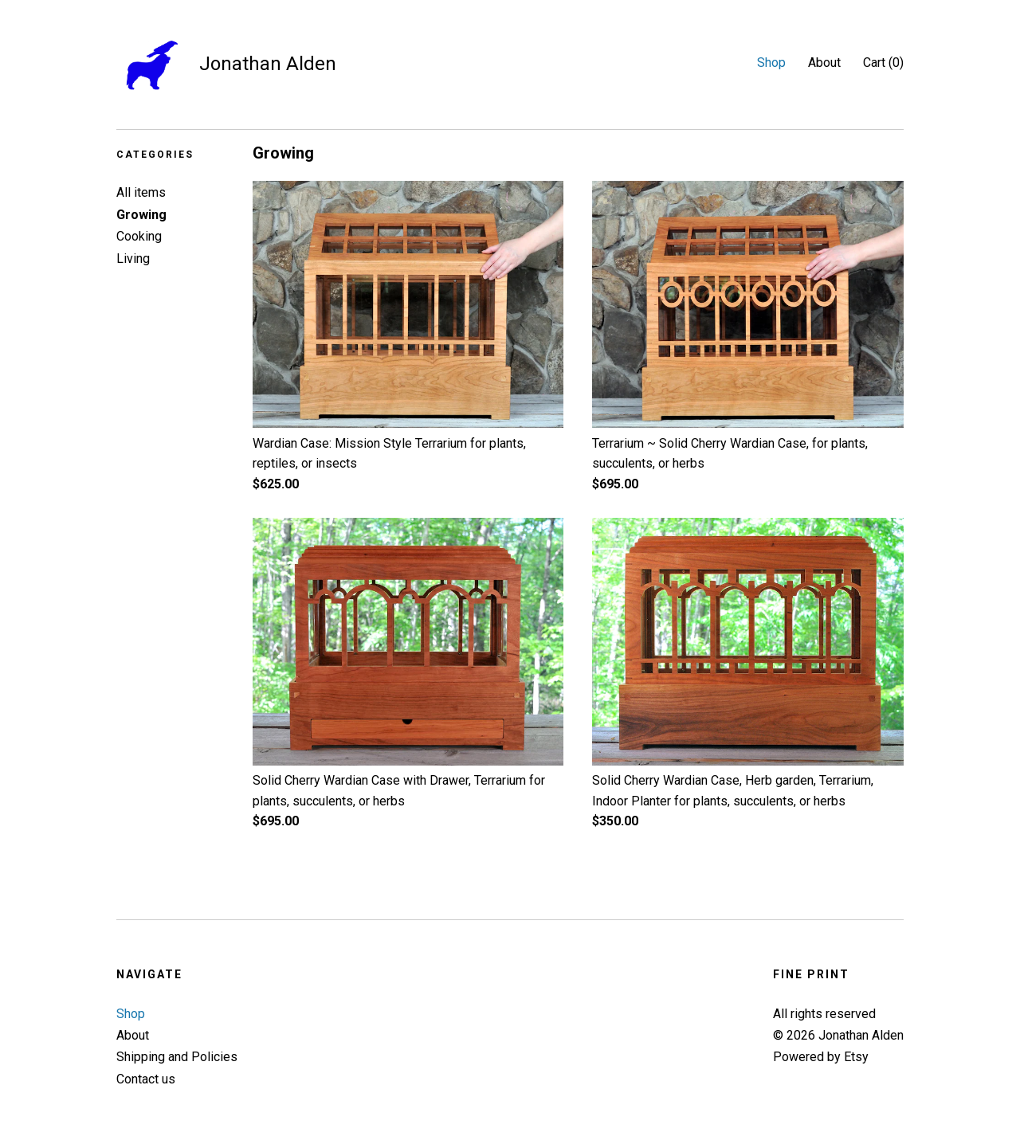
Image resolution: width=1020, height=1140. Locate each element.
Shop (771, 62)
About (824, 62)
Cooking (139, 236)
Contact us (145, 1079)
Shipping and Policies (176, 1056)
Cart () (883, 62)
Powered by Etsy (821, 1056)
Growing (141, 214)
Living (133, 258)
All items (141, 192)
